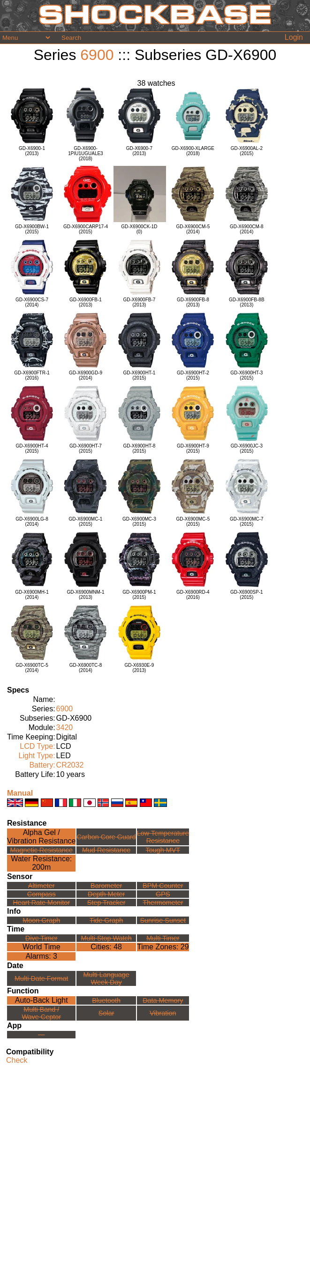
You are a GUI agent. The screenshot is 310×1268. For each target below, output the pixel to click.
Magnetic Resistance (41, 850)
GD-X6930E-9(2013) (139, 668)
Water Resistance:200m (41, 863)
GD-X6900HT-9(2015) (193, 448)
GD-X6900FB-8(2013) (193, 302)
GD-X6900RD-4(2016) (193, 594)
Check (16, 1060)
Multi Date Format (41, 978)
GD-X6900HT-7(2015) (85, 448)
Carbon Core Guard (106, 837)
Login (294, 37)
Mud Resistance (106, 850)
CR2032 (70, 765)
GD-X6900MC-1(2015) (86, 521)
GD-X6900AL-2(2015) (247, 151)
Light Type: (37, 756)
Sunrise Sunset (163, 920)
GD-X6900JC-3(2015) (247, 448)
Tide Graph (106, 920)
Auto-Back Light (41, 1000)
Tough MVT (163, 850)
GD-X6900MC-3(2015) (139, 521)
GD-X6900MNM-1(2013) (85, 594)
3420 (64, 727)
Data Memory (163, 1000)
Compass (41, 894)
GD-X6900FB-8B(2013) (247, 302)
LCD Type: (37, 746)
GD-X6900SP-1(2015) (246, 594)
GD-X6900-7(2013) (139, 151)
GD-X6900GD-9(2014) (85, 375)
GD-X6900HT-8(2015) (139, 448)
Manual (20, 793)
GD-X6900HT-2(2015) (193, 375)
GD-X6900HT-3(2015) (246, 375)
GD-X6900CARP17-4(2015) (85, 229)
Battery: (42, 765)
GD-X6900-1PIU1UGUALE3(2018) (85, 153)
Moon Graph (41, 920)
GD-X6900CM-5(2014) (193, 229)
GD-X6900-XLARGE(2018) (193, 151)
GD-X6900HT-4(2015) (32, 448)
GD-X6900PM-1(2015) (139, 594)
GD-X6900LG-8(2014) (31, 521)
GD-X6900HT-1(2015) (139, 375)
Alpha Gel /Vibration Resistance (41, 836)
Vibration (163, 1013)
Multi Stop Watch (106, 938)
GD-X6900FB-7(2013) (139, 302)
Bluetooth (106, 1000)
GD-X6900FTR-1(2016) (32, 375)
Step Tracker (106, 902)
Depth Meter (106, 894)
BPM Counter (163, 885)
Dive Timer (41, 938)
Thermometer (163, 902)
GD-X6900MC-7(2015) (247, 521)
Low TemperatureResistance (163, 836)
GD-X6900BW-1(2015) (32, 229)
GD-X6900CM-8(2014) (247, 229)
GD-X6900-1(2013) (32, 151)
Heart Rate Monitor (41, 902)
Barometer (106, 885)
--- (41, 1034)
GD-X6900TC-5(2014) (31, 668)
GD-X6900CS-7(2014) (31, 302)
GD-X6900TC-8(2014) (85, 668)
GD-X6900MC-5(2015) (193, 521)
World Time (41, 947)
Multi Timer (162, 938)
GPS (163, 894)
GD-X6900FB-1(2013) (85, 302)
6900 (96, 54)
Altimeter (41, 885)
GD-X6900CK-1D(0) (139, 229)
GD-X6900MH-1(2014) (32, 594)
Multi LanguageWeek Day (106, 978)
